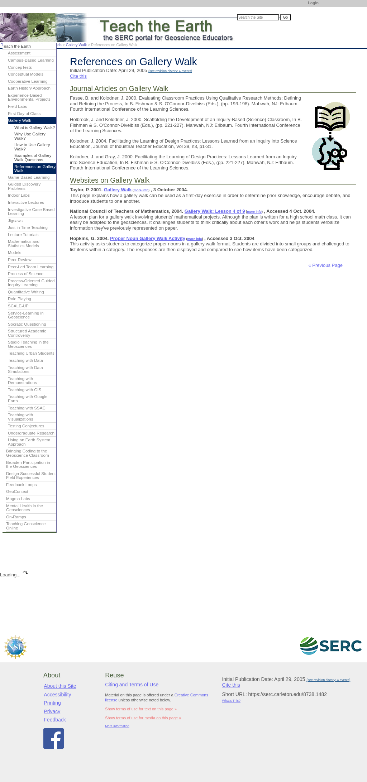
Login (313, 3)
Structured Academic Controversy (27, 333)
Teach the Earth (16, 46)
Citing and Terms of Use (131, 684)
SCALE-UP (18, 306)
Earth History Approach (29, 88)
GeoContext (17, 491)
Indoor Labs (19, 195)
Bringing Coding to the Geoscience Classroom (27, 453)
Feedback (55, 720)
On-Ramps (16, 517)
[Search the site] (258, 17)
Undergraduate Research (31, 433)
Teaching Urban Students (31, 353)
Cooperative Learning (28, 81)
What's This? (231, 700)
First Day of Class (24, 113)
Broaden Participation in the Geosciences (28, 464)
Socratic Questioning (27, 324)
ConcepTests (20, 67)
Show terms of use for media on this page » (143, 718)
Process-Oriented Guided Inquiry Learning (31, 283)
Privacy (52, 711)
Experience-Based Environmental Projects (29, 97)
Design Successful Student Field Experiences (31, 475)
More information (117, 726)
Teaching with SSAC (27, 408)
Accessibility (57, 694)
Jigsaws (15, 221)
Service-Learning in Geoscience (26, 315)
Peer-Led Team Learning (30, 267)
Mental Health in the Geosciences (24, 508)
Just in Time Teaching (28, 227)
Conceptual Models (25, 74)
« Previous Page (326, 265)
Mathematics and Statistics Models (23, 243)
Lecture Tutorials (23, 234)
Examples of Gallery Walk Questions (32, 157)
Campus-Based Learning (31, 60)
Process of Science (25, 274)
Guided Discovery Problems (24, 186)
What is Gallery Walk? (34, 127)
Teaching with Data (25, 360)
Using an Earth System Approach (29, 442)
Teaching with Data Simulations (25, 369)
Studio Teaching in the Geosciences (28, 344)
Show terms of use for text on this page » (141, 709)
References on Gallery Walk (35, 168)
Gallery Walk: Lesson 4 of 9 (215, 211)
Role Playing (19, 299)
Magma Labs (18, 498)
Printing (52, 703)
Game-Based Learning (28, 177)
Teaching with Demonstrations (22, 380)
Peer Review (20, 260)
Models (14, 252)
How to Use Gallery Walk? (32, 147)
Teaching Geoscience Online (26, 526)
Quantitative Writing (26, 292)
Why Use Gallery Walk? (30, 136)
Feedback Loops (21, 485)
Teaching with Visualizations (20, 417)
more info (141, 190)
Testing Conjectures (26, 426)
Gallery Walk (76, 45)
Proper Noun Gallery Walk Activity (147, 238)
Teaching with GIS (24, 390)
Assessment (19, 53)
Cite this (78, 76)
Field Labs (17, 106)
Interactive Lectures (26, 202)
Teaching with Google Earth (28, 398)
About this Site (60, 686)
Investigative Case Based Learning (31, 211)
